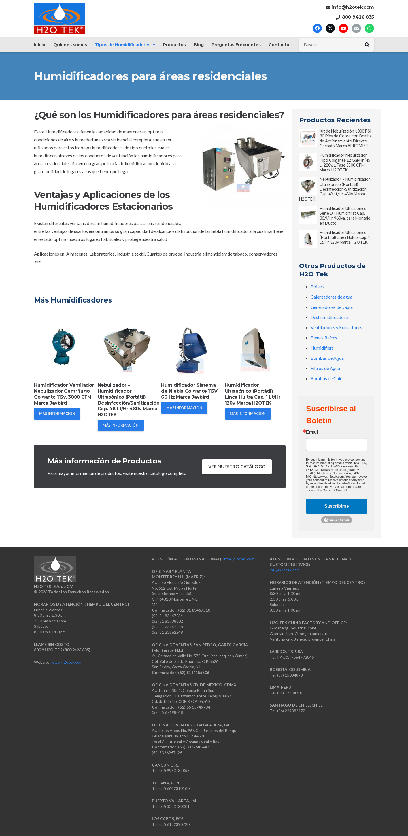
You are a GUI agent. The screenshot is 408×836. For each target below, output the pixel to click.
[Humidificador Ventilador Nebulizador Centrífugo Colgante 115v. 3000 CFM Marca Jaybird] (64, 348)
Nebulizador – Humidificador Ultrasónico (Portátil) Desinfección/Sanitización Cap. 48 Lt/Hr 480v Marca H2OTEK (129, 399)
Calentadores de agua (331, 296)
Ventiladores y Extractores (336, 327)
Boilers (317, 286)
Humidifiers (322, 347)
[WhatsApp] (369, 28)
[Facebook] (317, 28)
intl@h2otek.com (285, 569)
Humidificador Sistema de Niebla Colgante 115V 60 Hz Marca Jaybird (189, 391)
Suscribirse (336, 506)
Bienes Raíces (324, 337)
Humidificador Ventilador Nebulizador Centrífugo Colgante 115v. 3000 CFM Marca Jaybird (64, 393)
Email (312, 432)
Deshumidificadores (330, 317)
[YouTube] (343, 28)
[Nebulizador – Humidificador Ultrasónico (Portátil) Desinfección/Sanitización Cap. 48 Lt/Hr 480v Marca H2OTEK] (128, 348)
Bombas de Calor (327, 378)
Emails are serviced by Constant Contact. (333, 488)
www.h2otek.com (66, 662)
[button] (152, 45)
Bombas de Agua (327, 358)
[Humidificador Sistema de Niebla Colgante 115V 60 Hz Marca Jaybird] (191, 348)
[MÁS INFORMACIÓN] (57, 414)
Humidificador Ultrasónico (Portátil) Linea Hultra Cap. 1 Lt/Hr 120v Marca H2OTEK (252, 393)
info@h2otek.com (238, 558)
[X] (330, 28)
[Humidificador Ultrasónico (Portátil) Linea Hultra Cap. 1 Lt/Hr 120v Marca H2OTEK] (255, 348)
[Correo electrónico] (356, 28)
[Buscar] (336, 45)
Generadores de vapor (332, 307)
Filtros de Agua (325, 368)
